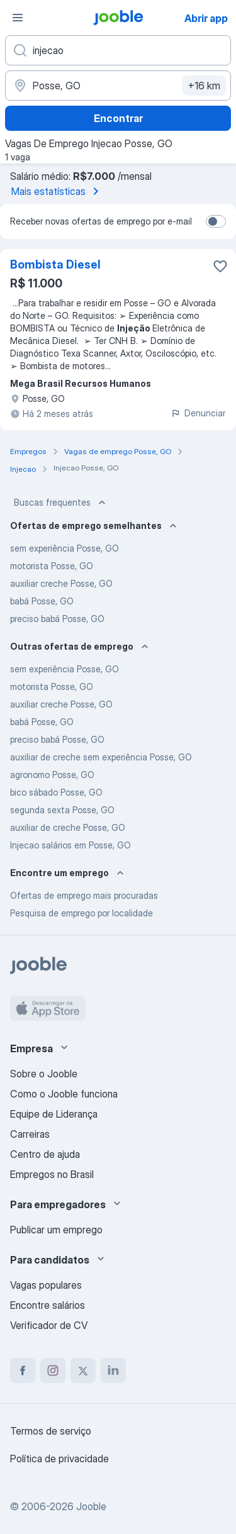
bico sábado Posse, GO (56, 792)
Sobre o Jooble (43, 1073)
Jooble (91, 1506)
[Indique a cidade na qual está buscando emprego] (118, 85)
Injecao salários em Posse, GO (70, 845)
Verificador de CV (48, 1325)
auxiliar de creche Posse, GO (67, 827)
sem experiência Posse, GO (64, 548)
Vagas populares (46, 1285)
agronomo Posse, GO (52, 774)
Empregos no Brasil (52, 1174)
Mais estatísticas (57, 191)
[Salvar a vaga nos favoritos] (220, 266)
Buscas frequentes (61, 502)
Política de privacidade (59, 1458)
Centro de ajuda (45, 1154)
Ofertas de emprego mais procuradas (84, 895)
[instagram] (52, 1370)
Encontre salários (47, 1305)
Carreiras (30, 1134)
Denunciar (198, 413)
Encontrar (118, 118)
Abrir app (206, 18)
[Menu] (17, 17)
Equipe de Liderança (54, 1114)
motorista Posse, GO (51, 565)
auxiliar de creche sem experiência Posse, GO (101, 757)
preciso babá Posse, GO (57, 618)
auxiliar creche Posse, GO (61, 583)
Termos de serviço (50, 1431)
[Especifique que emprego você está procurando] (118, 50)
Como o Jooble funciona (64, 1093)
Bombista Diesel (55, 264)
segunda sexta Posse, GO (62, 809)
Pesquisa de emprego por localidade (81, 913)
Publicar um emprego (56, 1229)
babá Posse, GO (42, 601)
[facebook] (22, 1370)
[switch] (216, 221)
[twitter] (83, 1370)
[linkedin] (113, 1370)
